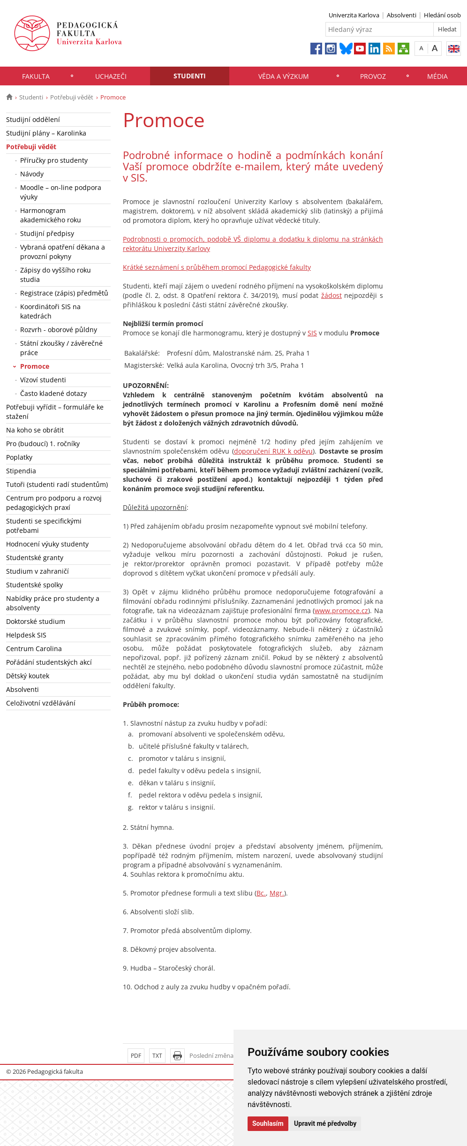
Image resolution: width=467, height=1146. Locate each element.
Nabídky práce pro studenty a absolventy (52, 603)
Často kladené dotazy (53, 393)
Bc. (261, 892)
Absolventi (401, 15)
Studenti (189, 75)
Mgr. (277, 892)
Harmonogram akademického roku (50, 215)
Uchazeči (111, 76)
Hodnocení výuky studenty (47, 543)
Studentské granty (34, 557)
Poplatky (19, 457)
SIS (312, 332)
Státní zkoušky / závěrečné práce (61, 348)
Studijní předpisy (47, 233)
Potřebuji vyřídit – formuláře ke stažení (55, 411)
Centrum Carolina (34, 648)
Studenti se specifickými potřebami (44, 525)
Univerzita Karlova (354, 15)
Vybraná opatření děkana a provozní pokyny (62, 252)
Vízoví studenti (43, 379)
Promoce (34, 366)
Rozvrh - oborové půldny (58, 329)
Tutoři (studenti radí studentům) (57, 484)
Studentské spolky (34, 584)
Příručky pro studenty (54, 160)
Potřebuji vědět (71, 97)
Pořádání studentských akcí (49, 662)
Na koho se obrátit (35, 429)
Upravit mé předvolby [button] (325, 1123)
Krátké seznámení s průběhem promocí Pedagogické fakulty (217, 267)
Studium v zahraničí (37, 571)
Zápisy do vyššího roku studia (55, 275)
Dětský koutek (27, 675)
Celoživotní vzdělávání (40, 702)
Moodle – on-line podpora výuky (60, 192)
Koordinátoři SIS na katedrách (50, 311)
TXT (157, 1056)
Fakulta (36, 76)
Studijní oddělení (33, 119)
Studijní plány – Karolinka (46, 133)
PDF (136, 1056)
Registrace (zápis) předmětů (64, 292)
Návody (32, 173)
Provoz (373, 76)
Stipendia (21, 470)
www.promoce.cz (341, 610)
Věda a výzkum (283, 76)
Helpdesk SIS (26, 634)
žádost (331, 295)
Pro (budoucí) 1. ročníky (43, 443)
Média (437, 76)
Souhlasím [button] (268, 1123)
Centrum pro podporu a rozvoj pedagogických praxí (54, 502)
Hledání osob (442, 15)
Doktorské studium (35, 621)
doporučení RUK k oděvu (273, 451)
